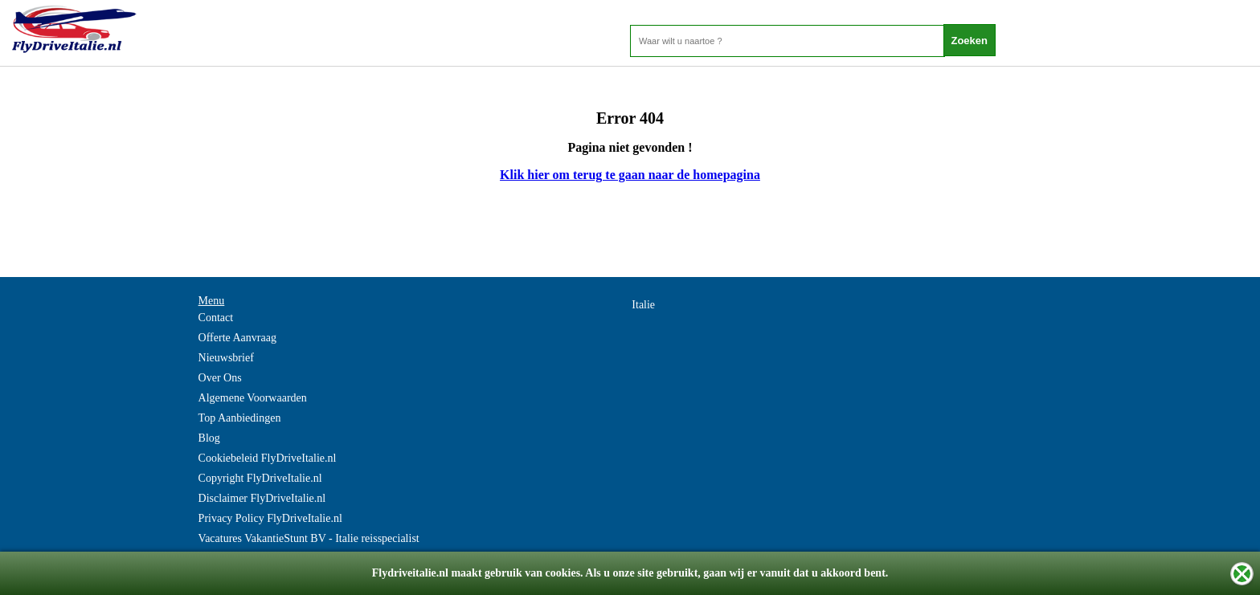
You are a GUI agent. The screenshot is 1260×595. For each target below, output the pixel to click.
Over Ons (220, 378)
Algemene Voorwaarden (252, 398)
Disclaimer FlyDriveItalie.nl (262, 498)
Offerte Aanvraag (237, 338)
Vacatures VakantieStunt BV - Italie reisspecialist (308, 538)
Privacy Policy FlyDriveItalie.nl (270, 518)
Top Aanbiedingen (239, 418)
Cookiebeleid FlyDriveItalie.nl (267, 458)
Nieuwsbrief (226, 358)
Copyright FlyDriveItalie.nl (260, 478)
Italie (643, 305)
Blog (209, 438)
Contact (216, 318)
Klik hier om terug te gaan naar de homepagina (630, 174)
